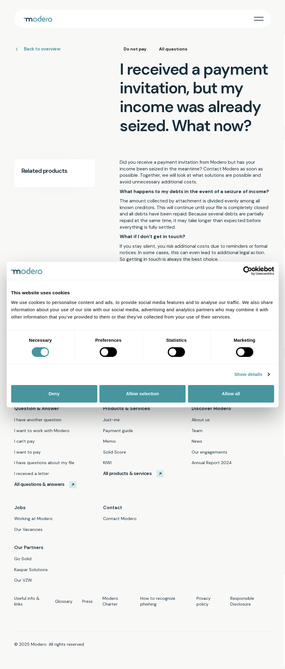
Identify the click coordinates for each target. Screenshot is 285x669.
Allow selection (142, 393)
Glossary (64, 601)
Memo (109, 441)
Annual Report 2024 (212, 462)
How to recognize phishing (157, 601)
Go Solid (22, 558)
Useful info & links (27, 601)
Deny (54, 393)
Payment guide (118, 430)
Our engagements (209, 452)
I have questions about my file (44, 462)
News (197, 441)
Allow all (231, 393)
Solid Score (114, 452)
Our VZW (23, 580)
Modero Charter (110, 601)
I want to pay (27, 452)
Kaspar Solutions (31, 569)
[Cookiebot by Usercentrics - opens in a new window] (247, 270)
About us (201, 419)
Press (87, 601)
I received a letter (31, 473)
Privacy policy (203, 601)
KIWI (107, 462)
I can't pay (24, 441)
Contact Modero (120, 518)
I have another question (37, 419)
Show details (248, 374)
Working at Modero (33, 518)
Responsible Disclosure (242, 601)
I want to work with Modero (42, 430)
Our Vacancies (28, 529)
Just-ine (111, 419)
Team (197, 430)
